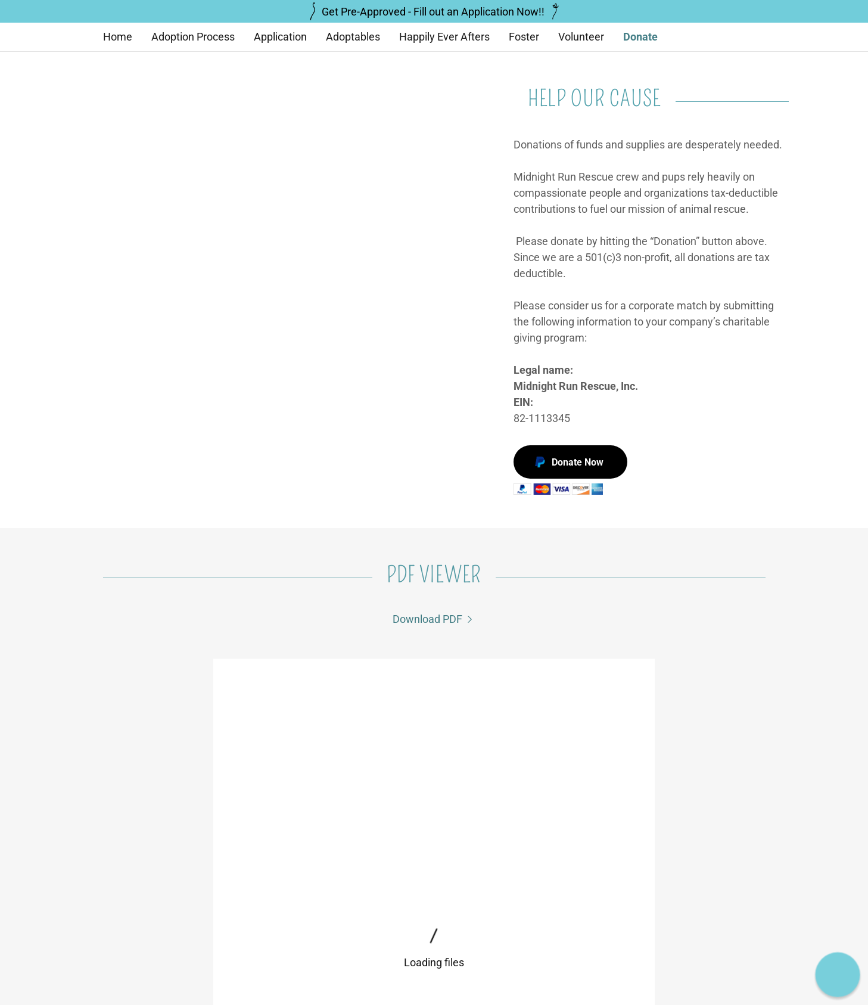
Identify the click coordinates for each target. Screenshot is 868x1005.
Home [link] (117, 36)
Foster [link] (524, 36)
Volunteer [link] (581, 36)
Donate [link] (640, 36)
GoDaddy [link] (748, 943)
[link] (434, 619)
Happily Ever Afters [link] (444, 36)
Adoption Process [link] (193, 36)
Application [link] (280, 36)
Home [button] (256, 975)
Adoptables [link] (353, 36)
